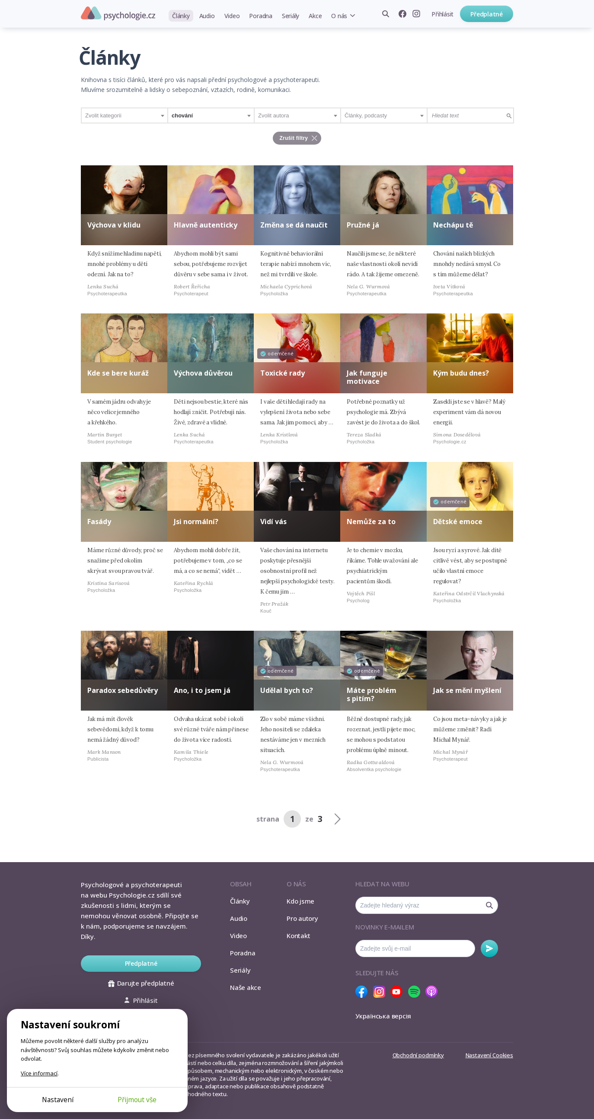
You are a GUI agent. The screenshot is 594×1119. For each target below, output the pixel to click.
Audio (207, 16)
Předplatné (486, 14)
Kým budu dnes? (461, 373)
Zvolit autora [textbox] (273, 115)
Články (181, 16)
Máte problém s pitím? (371, 694)
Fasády (99, 521)
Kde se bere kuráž (118, 373)
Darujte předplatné (141, 983)
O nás (339, 16)
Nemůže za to (371, 521)
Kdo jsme (300, 901)
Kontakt (298, 935)
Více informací (39, 1073)
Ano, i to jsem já (202, 690)
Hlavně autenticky (205, 225)
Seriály (290, 16)
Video (232, 16)
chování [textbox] (182, 115)
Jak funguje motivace (367, 377)
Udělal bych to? (286, 690)
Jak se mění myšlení (467, 690)
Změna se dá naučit (294, 225)
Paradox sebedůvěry (122, 690)
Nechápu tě (453, 225)
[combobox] (124, 115)
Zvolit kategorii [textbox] (103, 115)
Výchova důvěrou (203, 373)
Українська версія (383, 1016)
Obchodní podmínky (418, 1055)
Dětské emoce (457, 521)
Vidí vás (273, 521)
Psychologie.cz (118, 13)
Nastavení (57, 1099)
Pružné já (363, 225)
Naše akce (245, 987)
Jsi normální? (196, 521)
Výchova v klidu (114, 225)
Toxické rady (282, 373)
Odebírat (489, 948)
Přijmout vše (137, 1099)
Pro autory (302, 918)
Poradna (260, 16)
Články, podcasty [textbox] (366, 115)
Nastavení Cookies (489, 1055)
